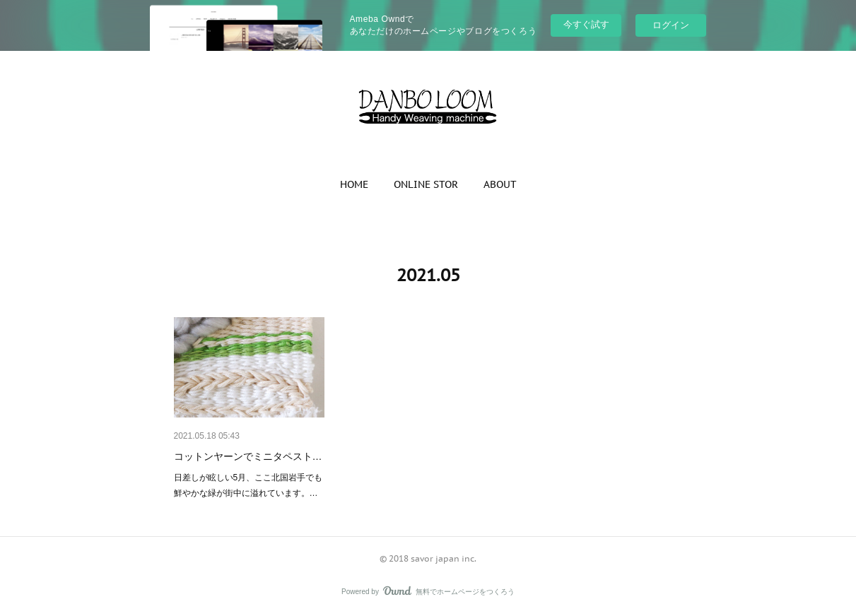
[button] (354, 184)
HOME (354, 184)
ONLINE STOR (426, 184)
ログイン (670, 25)
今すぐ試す (586, 24)
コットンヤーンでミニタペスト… (248, 456)
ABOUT (500, 184)
